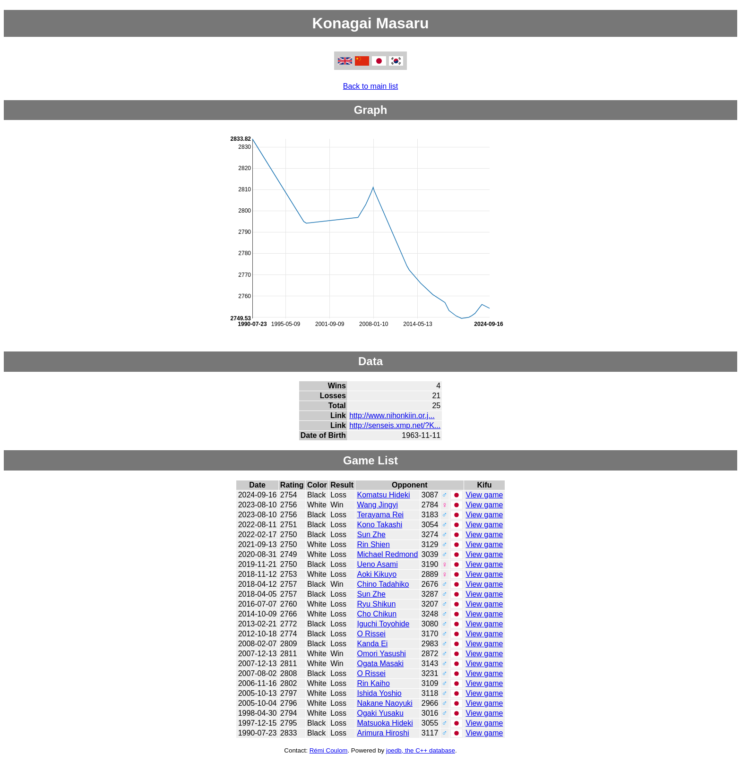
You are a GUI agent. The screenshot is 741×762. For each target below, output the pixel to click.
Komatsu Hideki (383, 495)
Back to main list (370, 86)
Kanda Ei (372, 644)
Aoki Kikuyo (376, 574)
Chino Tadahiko (383, 584)
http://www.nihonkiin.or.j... (392, 415)
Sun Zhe (371, 535)
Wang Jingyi (377, 505)
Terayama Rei (380, 515)
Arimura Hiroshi (383, 733)
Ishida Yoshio (379, 693)
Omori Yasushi (381, 654)
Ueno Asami (377, 564)
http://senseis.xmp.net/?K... (394, 425)
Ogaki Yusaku (380, 713)
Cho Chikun (376, 614)
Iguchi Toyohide (383, 624)
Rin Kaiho (373, 683)
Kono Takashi (379, 525)
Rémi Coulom (329, 750)
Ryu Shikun (376, 604)
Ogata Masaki (380, 663)
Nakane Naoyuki (384, 703)
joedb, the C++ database (420, 750)
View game (484, 495)
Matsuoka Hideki (385, 723)
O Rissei (371, 634)
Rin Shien (373, 544)
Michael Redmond (387, 554)
